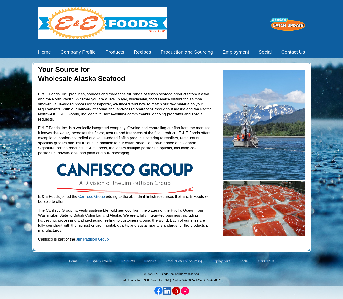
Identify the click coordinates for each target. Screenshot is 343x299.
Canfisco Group (91, 196)
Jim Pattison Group (92, 239)
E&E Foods (103, 25)
